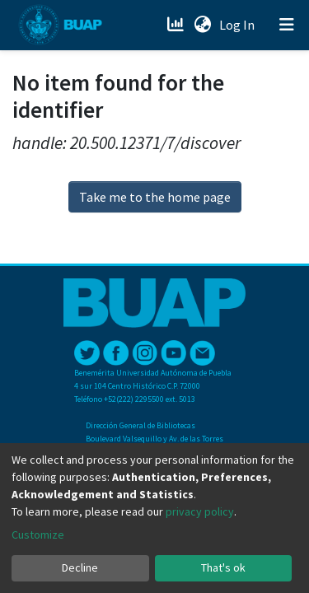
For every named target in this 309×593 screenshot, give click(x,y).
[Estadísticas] (177, 25)
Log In (238, 24)
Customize (38, 534)
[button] (202, 25)
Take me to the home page (155, 197)
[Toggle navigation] (287, 24)
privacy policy (200, 511)
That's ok (223, 567)
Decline (80, 567)
